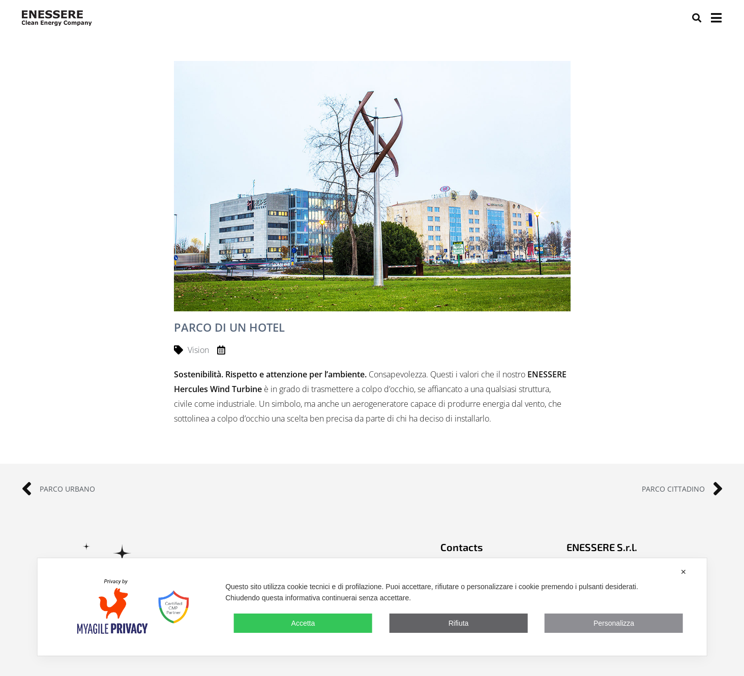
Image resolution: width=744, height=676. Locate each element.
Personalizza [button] (613, 623)
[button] (697, 17)
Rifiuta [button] (459, 623)
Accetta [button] (303, 623)
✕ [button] (683, 572)
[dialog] (372, 607)
